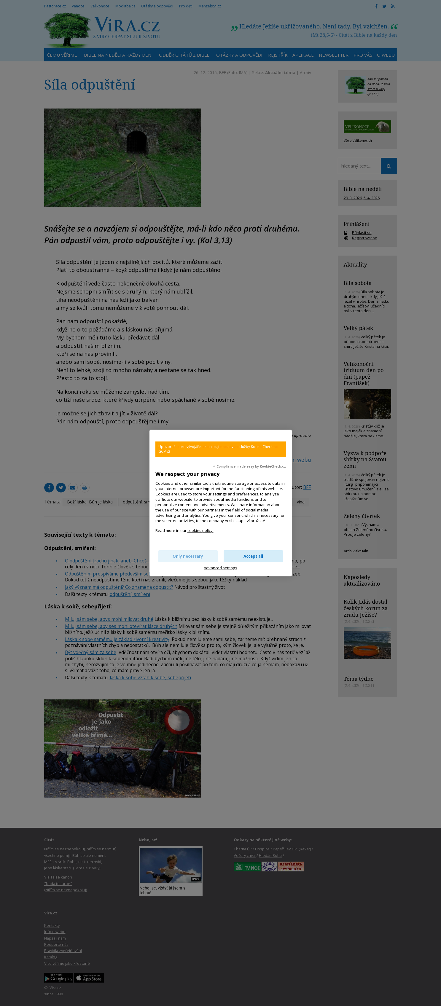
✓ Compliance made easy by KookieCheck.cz (249, 466)
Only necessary (188, 556)
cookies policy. (200, 530)
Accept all (253, 556)
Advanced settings (220, 567)
